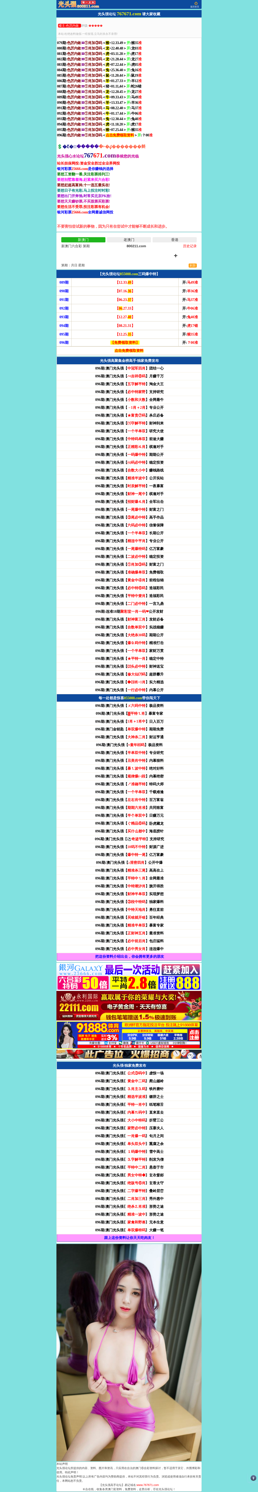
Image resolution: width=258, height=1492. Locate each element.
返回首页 (194, 6)
